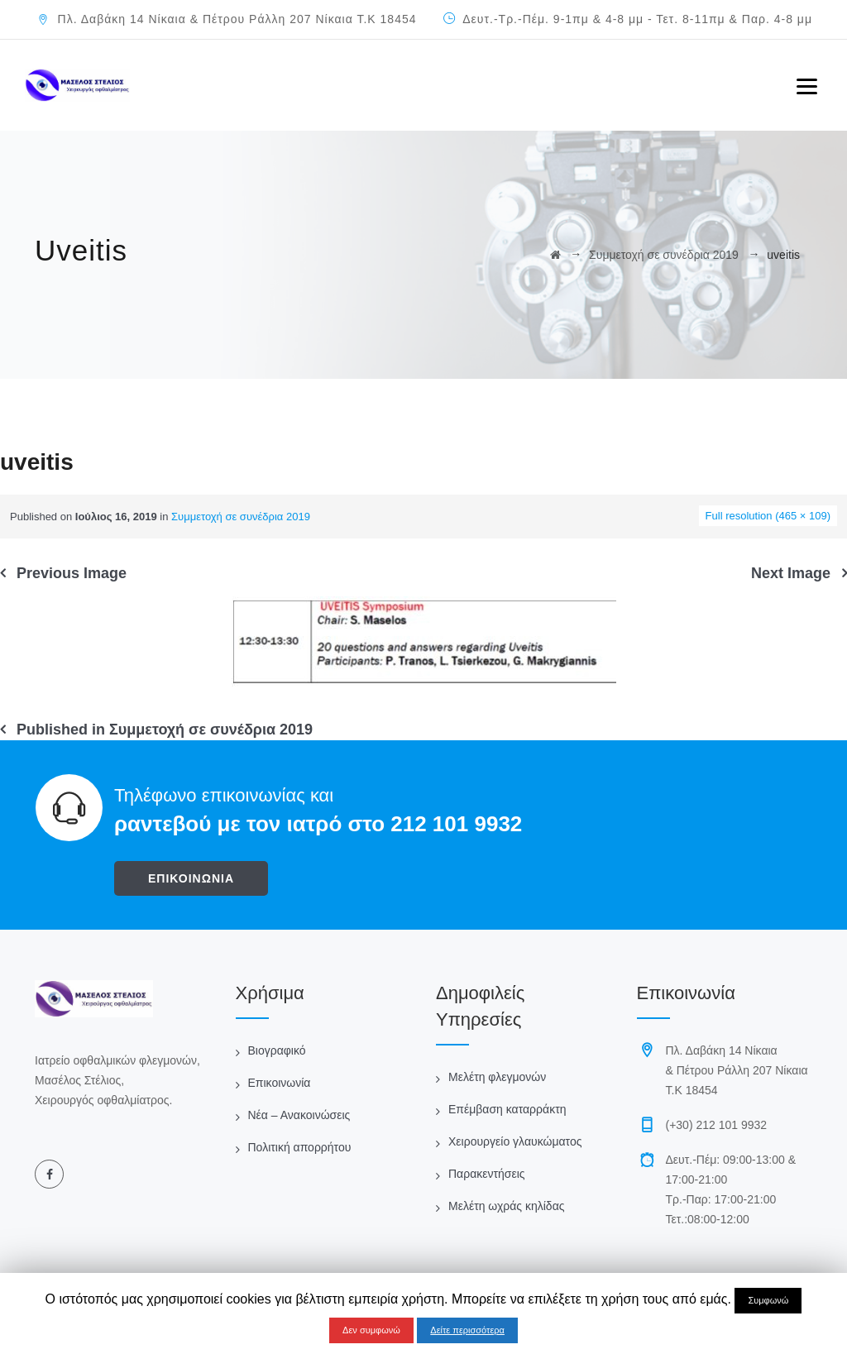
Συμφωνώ (768, 1300)
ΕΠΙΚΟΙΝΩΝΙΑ (191, 878)
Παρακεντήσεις (486, 1173)
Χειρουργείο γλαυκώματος (514, 1141)
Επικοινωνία (279, 1082)
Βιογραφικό (277, 1050)
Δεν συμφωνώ (371, 1330)
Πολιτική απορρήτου (300, 1147)
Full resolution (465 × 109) (768, 516)
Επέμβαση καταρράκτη (507, 1109)
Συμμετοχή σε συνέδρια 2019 (240, 516)
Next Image (790, 573)
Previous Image (72, 573)
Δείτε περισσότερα (467, 1330)
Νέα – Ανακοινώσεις (299, 1115)
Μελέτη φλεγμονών (497, 1077)
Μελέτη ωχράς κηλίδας (506, 1206)
